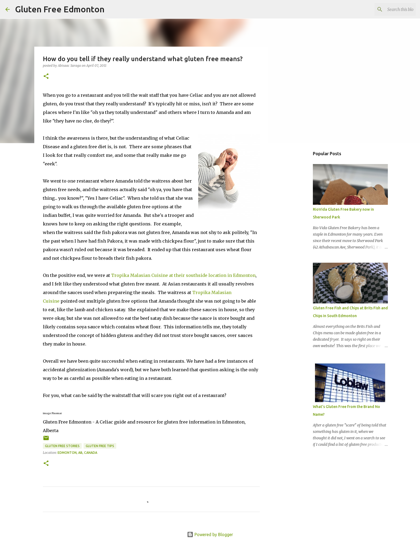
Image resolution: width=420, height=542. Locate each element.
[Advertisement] (296, 231)
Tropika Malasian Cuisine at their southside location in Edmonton (183, 275)
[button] (46, 76)
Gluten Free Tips (100, 446)
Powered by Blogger (210, 534)
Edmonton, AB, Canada (77, 452)
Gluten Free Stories (62, 446)
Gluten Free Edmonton (59, 9)
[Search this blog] (387, 9)
